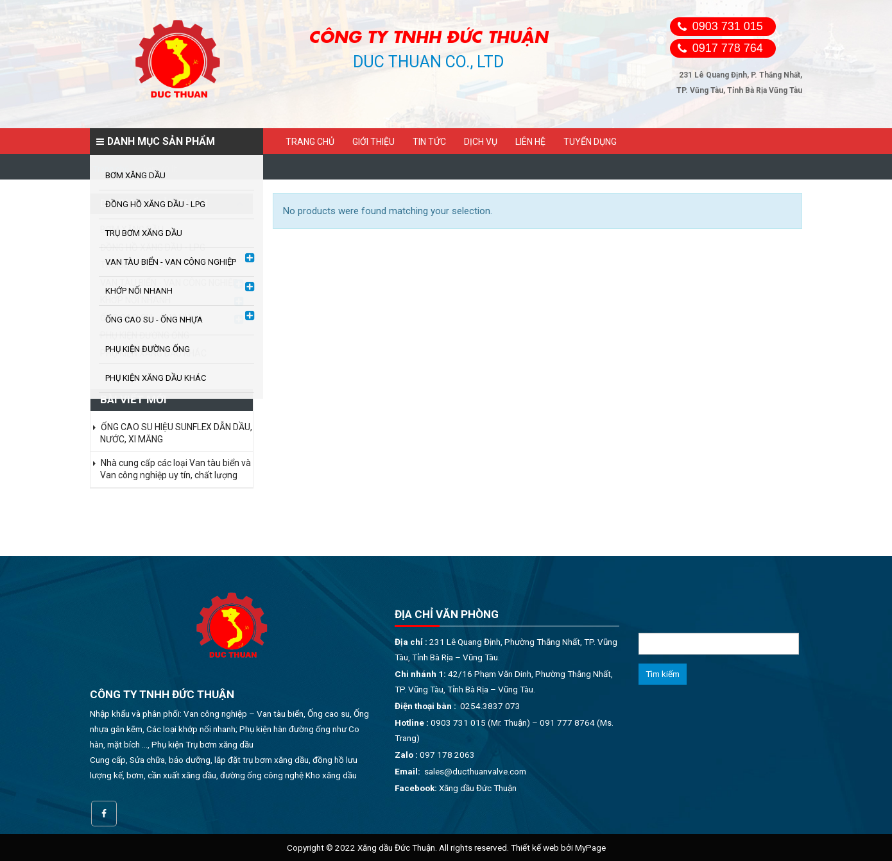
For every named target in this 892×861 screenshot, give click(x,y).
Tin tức (429, 142)
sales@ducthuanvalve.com (475, 771)
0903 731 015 (727, 26)
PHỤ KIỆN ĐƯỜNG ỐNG (144, 335)
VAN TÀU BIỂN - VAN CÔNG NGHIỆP (169, 283)
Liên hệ (530, 142)
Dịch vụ (480, 142)
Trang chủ (310, 142)
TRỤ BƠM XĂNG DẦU (141, 265)
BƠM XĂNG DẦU (132, 229)
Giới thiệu (373, 142)
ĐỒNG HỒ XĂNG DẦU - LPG (152, 247)
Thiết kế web (535, 847)
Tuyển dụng (590, 142)
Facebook (104, 813)
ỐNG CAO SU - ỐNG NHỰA (151, 318)
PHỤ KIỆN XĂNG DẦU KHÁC (153, 353)
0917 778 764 (727, 48)
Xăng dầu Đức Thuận (478, 788)
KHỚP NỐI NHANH (135, 300)
